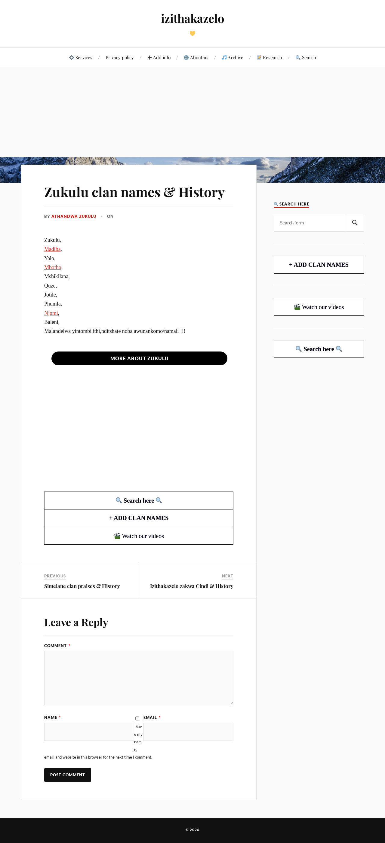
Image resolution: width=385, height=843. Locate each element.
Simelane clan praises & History (82, 586)
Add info (159, 57)
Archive (232, 57)
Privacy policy (120, 57)
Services (80, 57)
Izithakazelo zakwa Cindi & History (191, 586)
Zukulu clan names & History (134, 191)
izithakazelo (192, 18)
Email (152, 717)
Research (269, 57)
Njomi (51, 313)
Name (52, 717)
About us (196, 57)
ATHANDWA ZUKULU (73, 216)
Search (306, 57)
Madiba (52, 249)
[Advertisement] (192, 112)
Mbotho (52, 267)
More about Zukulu (139, 358)
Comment (57, 645)
